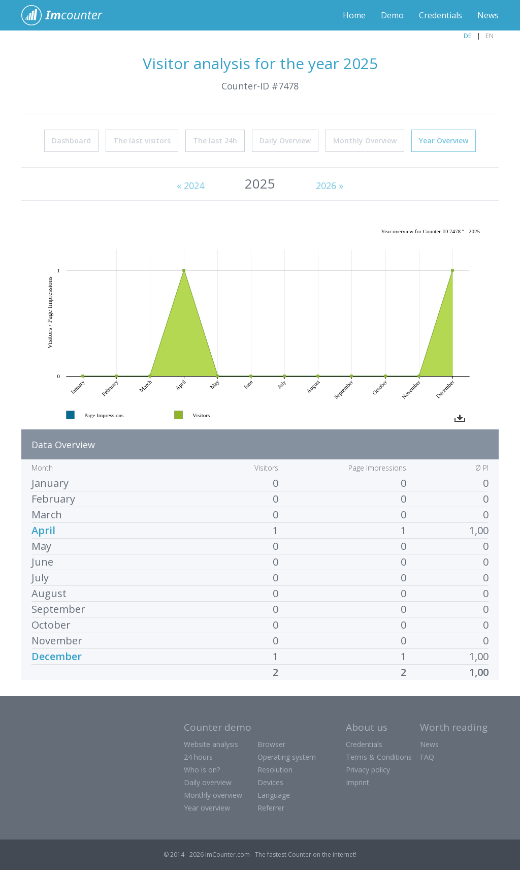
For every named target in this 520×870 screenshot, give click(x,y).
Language (273, 795)
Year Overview (443, 140)
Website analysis (211, 744)
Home (354, 15)
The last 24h (215, 140)
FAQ (427, 757)
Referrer (270, 808)
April (43, 530)
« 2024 (190, 185)
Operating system (286, 757)
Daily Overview (285, 140)
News (488, 15)
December (56, 656)
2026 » (329, 185)
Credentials (440, 15)
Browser (271, 744)
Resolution (274, 769)
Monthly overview (213, 795)
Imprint (357, 782)
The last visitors (142, 140)
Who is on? (202, 769)
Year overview (207, 808)
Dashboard (71, 140)
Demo (392, 15)
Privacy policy (368, 769)
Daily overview (208, 782)
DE (468, 35)
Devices (270, 782)
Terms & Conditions (379, 757)
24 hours (198, 757)
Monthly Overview (365, 140)
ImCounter (67, 15)
